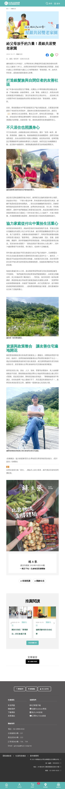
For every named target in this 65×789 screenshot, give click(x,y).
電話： (10, 729)
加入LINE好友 (36, 712)
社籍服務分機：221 (15, 733)
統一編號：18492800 (52, 763)
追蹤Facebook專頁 (38, 709)
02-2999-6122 (16, 729)
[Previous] (11, 623)
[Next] (54, 623)
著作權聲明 (34, 756)
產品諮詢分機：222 (15, 737)
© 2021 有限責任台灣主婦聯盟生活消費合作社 (44, 759)
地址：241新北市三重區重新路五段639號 (46, 767)
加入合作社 (44, 689)
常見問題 (11, 705)
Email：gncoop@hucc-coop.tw (20, 746)
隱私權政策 (7, 756)
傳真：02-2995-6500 (52, 770)
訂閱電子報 (35, 705)
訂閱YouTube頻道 (38, 716)
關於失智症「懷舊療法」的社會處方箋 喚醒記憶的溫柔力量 (20, 634)
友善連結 (11, 716)
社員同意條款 (20, 756)
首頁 (7, 8)
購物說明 (19, 689)
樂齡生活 (13, 8)
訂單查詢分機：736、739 (18, 742)
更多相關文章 (32, 643)
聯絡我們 (11, 709)
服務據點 (31, 689)
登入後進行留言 (32, 661)
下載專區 (11, 712)
